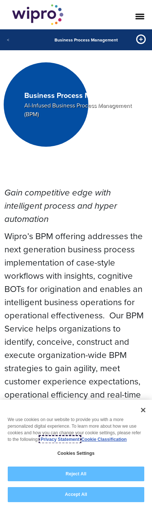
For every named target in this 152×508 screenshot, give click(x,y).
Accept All (76, 494)
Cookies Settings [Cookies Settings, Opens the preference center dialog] (76, 453)
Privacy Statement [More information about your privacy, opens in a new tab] (59, 439)
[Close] (143, 410)
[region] (76, 454)
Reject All (76, 473)
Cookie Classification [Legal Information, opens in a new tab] (104, 439)
